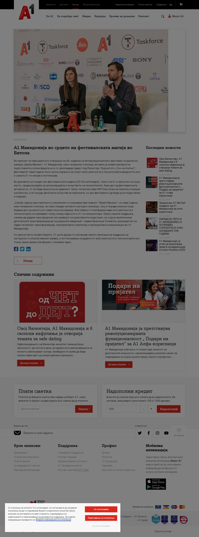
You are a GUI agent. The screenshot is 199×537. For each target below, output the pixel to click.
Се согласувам (101, 509)
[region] (62, 517)
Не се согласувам (101, 526)
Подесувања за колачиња (101, 518)
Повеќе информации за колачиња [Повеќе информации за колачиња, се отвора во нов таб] (53, 520)
